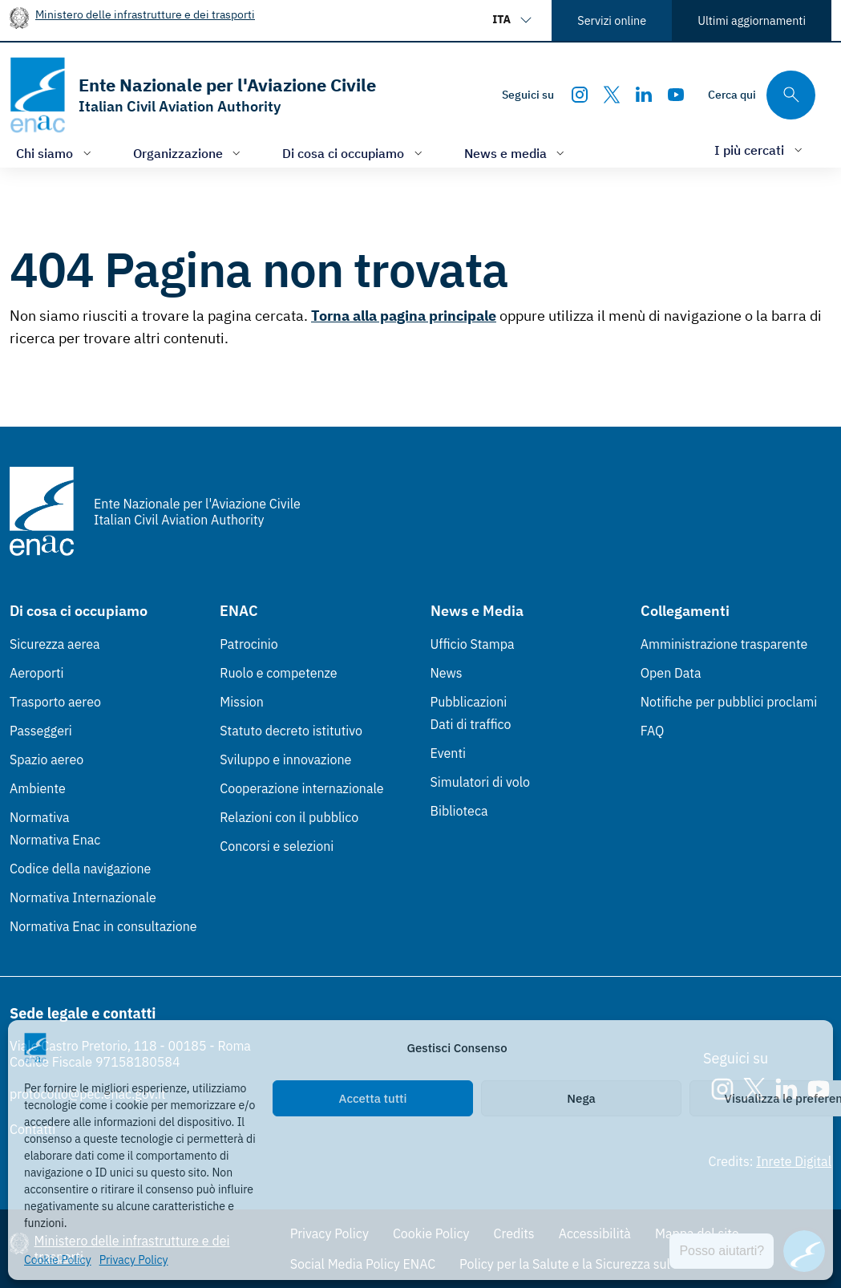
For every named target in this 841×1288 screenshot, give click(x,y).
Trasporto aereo (55, 702)
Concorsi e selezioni (277, 846)
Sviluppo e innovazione (285, 759)
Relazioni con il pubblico (289, 817)
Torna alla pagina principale (403, 315)
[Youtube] (676, 94)
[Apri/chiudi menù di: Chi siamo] (55, 153)
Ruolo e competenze (278, 673)
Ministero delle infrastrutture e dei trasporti (145, 14)
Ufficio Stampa (473, 644)
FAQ (653, 731)
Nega (581, 1098)
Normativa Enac (55, 840)
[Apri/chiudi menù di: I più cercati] (760, 149)
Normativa (40, 817)
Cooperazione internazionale (301, 788)
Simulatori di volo (480, 782)
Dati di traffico (471, 724)
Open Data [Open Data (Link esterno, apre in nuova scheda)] (671, 673)
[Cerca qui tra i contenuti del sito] (761, 95)
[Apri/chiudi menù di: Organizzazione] (189, 153)
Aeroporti (37, 673)
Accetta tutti (373, 1098)
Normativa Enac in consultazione (103, 926)
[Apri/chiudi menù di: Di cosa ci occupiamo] (354, 153)
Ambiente (38, 788)
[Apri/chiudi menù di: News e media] (516, 153)
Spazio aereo (46, 759)
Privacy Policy (133, 1260)
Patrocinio (249, 644)
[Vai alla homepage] (193, 95)
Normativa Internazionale (83, 897)
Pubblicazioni (469, 702)
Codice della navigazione (80, 869)
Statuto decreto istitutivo (291, 731)
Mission (242, 702)
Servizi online (611, 20)
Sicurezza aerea (55, 644)
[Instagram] (579, 94)
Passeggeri (41, 731)
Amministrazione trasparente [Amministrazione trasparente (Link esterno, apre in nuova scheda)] (724, 644)
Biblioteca (459, 811)
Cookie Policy (57, 1260)
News (447, 673)
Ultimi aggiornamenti (751, 20)
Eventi (449, 753)
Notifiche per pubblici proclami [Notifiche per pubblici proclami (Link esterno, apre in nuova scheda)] (729, 702)
